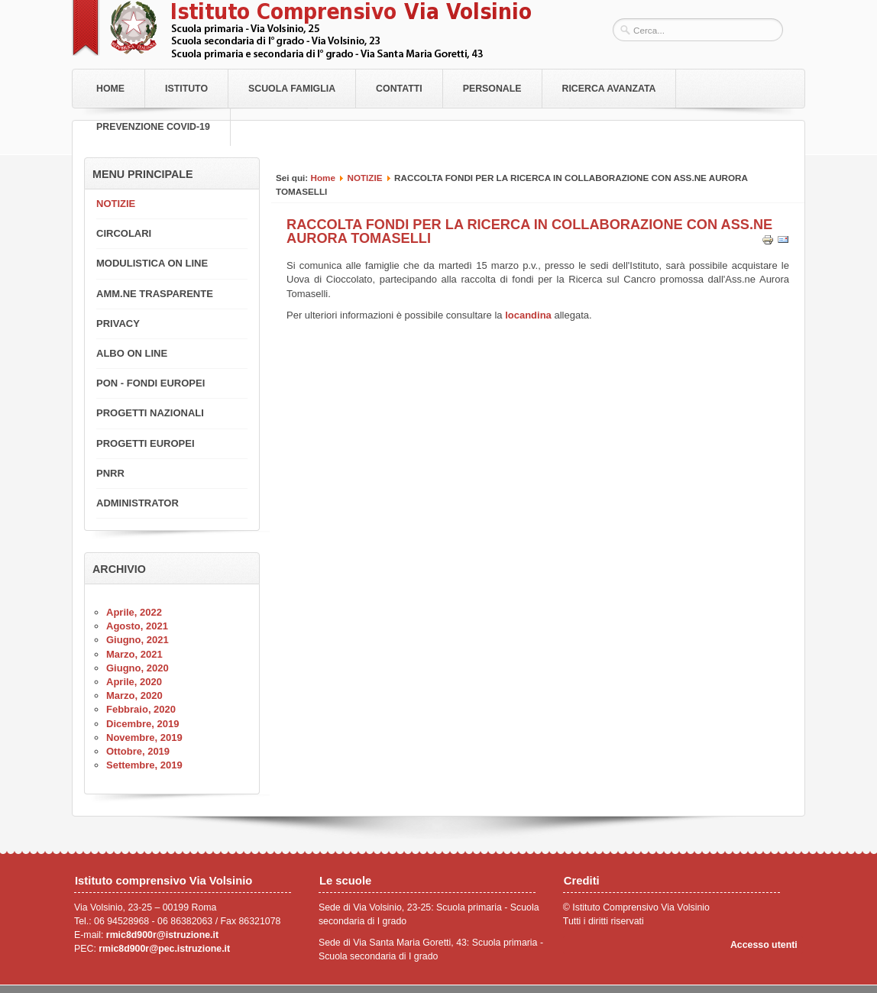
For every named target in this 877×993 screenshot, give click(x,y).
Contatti (399, 88)
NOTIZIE (364, 178)
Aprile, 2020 (134, 681)
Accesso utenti (764, 945)
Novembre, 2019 (144, 737)
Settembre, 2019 (144, 765)
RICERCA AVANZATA (609, 88)
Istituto (186, 88)
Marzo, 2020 (134, 695)
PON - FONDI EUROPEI (150, 383)
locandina (528, 315)
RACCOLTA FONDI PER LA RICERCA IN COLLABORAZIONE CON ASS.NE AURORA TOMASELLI (529, 231)
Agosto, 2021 (137, 626)
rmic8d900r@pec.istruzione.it (164, 948)
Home (110, 88)
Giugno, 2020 (137, 668)
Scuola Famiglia (291, 88)
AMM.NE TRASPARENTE (154, 293)
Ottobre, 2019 (138, 751)
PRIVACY (118, 323)
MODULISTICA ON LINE (152, 263)
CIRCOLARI (123, 233)
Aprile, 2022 (134, 612)
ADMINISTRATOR (137, 503)
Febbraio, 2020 (141, 709)
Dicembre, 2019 (142, 723)
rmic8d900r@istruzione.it (162, 935)
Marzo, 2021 (134, 654)
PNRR (110, 473)
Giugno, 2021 (137, 639)
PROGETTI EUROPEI (145, 443)
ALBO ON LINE (131, 353)
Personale (492, 88)
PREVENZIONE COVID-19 (153, 126)
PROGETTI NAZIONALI (150, 413)
